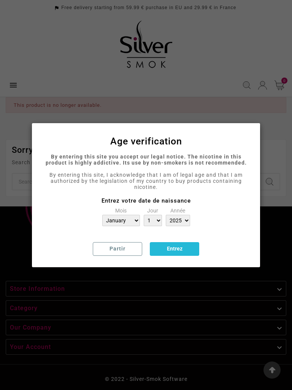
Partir (117, 249)
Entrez (174, 249)
